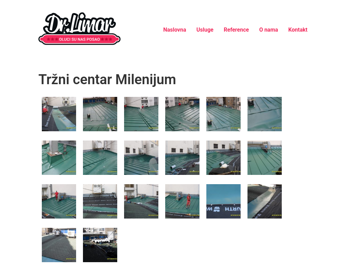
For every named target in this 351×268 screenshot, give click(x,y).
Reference (236, 29)
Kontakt (297, 29)
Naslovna (174, 29)
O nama (268, 29)
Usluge (205, 29)
